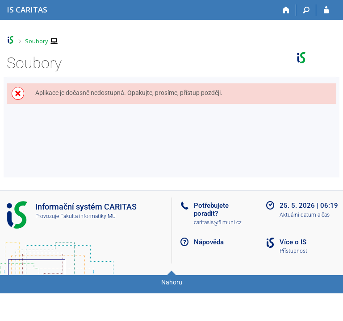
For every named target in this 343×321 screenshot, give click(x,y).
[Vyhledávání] (306, 10)
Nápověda (209, 242)
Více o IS (293, 242)
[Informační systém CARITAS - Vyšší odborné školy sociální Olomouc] (27, 9)
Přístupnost (293, 251)
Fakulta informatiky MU (88, 216)
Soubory (36, 41)
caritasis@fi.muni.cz (218, 222)
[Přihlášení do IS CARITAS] (326, 10)
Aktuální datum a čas (305, 215)
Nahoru (171, 282)
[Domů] (286, 10)
